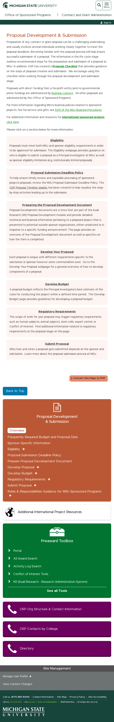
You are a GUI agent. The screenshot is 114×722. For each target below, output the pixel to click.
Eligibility (14, 449)
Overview (16, 430)
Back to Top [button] (15, 391)
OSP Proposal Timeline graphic (28, 187)
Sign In (107, 23)
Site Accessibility (97, 697)
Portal (17, 550)
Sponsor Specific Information (29, 443)
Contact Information (43, 697)
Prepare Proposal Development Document (40, 461)
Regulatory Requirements (26, 479)
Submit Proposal (20, 485)
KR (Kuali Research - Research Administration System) (50, 581)
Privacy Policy (77, 697)
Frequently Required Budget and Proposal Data (43, 437)
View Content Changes (17, 684)
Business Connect (62, 93)
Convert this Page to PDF (89, 378)
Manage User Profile (16, 676)
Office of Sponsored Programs (28, 15)
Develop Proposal (21, 467)
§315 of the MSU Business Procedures (78, 110)
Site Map (61, 697)
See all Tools (57, 590)
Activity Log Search (27, 566)
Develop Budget (20, 473)
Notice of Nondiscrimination (47, 702)
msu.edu (31, 702)
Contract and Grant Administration (87, 15)
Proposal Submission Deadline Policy (57, 172)
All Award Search (25, 558)
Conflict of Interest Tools (30, 574)
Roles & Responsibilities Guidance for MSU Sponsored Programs (54, 491)
